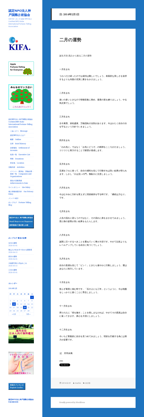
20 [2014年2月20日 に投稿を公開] (25, 307)
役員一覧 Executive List (20, 154)
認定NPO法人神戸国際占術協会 (20, 12)
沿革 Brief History (18, 143)
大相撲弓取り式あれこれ (17, 263)
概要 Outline (15, 139)
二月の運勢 (70, 40)
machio (78, 383)
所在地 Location (17, 163)
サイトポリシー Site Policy (19, 187)
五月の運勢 (12, 243)
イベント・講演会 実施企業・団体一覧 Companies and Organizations (22, 174)
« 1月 (14, 314)
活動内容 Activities (16, 167)
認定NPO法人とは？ (17, 135)
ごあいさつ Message (19, 131)
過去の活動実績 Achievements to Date (19, 181)
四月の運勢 (12, 256)
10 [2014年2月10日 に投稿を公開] (14, 304)
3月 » (28, 314)
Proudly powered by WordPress (72, 402)
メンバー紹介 (13, 198)
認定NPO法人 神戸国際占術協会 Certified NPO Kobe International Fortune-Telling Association (21, 123)
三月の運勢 (12, 270)
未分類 (87, 383)
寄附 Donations (17, 159)
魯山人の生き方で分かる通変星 (20, 250)
